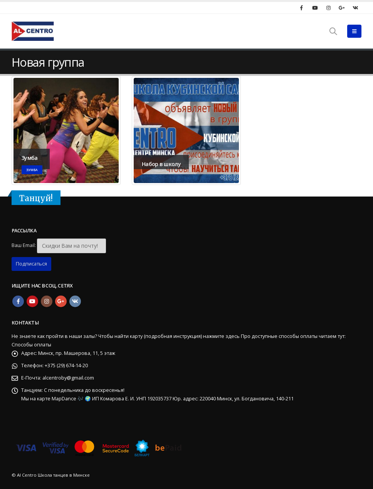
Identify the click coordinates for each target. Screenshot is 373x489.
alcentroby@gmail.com (68, 378)
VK (75, 301)
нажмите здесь (221, 336)
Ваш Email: (24, 245)
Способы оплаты (31, 344)
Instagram (46, 301)
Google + (61, 301)
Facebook (18, 301)
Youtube (32, 301)
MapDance (64, 398)
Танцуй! (36, 198)
